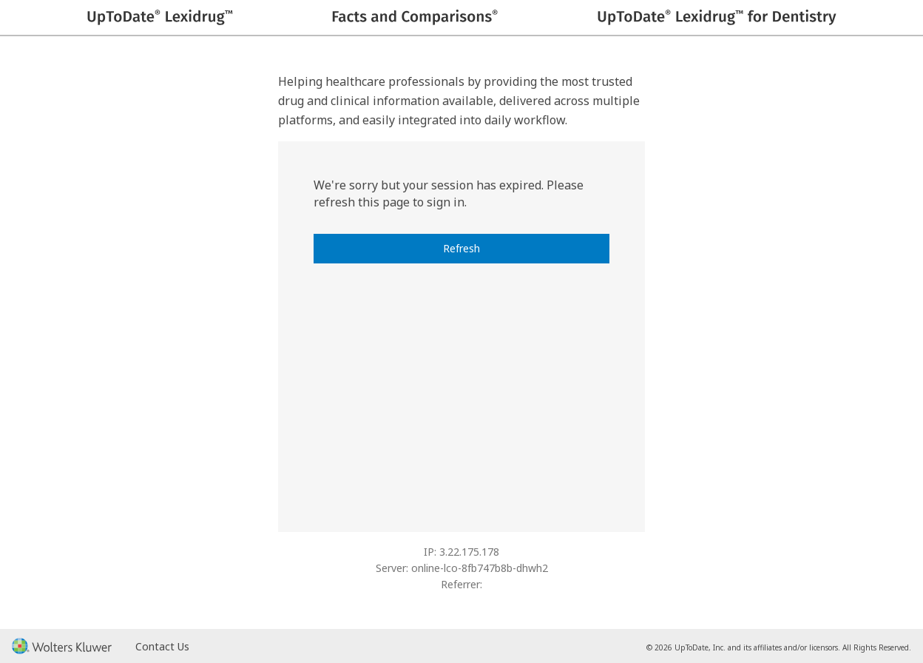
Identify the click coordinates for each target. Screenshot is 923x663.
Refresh (461, 248)
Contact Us (162, 646)
